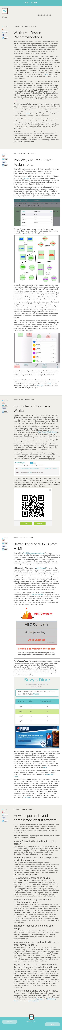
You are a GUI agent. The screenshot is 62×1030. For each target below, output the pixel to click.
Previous (9, 1022)
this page (26, 178)
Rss (3, 16)
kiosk (28, 114)
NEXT (52, 1024)
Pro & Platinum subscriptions (33, 553)
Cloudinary (49, 774)
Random (4, 17)
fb (39, 15)
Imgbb (16, 776)
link (50, 15)
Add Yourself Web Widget (47, 432)
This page (27, 797)
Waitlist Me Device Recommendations (28, 35)
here (46, 74)
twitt (41, 15)
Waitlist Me (31, 2)
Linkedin (44, 15)
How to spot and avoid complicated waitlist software (35, 818)
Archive (5, 15)
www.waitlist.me (37, 595)
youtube (47, 15)
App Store (40, 999)
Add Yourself (41, 568)
